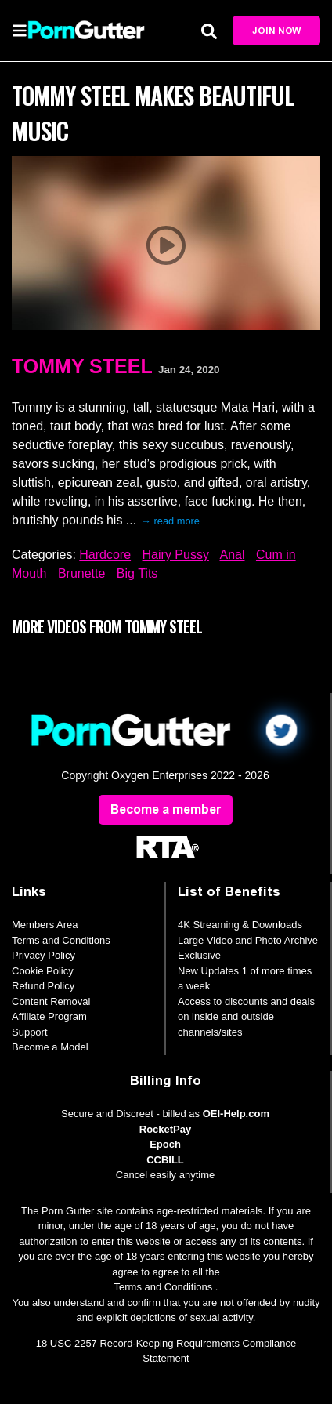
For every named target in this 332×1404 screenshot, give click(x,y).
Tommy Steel (82, 366)
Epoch (165, 1144)
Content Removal (51, 1001)
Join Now (276, 30)
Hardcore (105, 554)
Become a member (165, 809)
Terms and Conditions (61, 940)
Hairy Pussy (176, 554)
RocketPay (165, 1129)
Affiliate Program (49, 1016)
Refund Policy (43, 986)
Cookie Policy (43, 971)
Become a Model (50, 1047)
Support (30, 1032)
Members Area (45, 925)
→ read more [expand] (170, 521)
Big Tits (137, 573)
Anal (231, 554)
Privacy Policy (43, 955)
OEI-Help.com (236, 1113)
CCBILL (165, 1160)
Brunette (81, 573)
